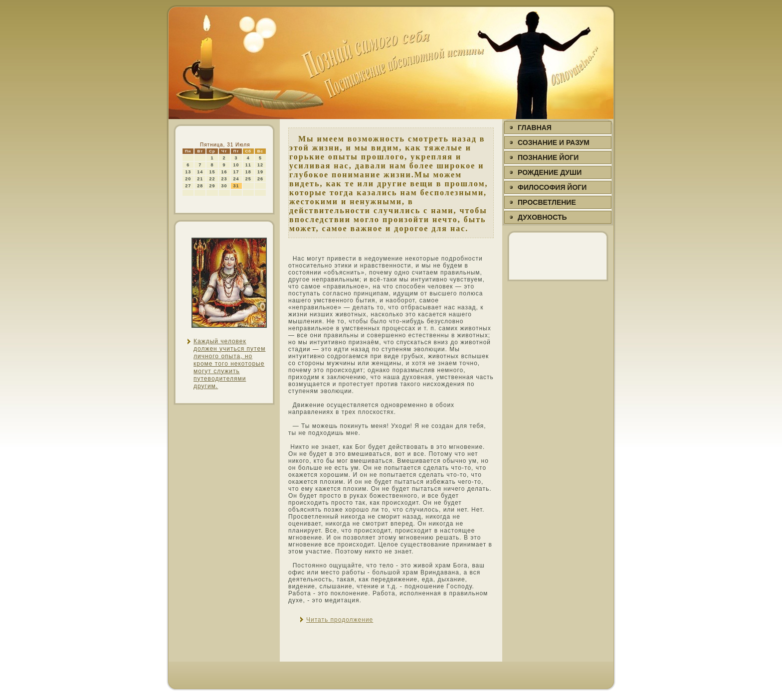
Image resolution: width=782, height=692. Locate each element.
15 (212, 171)
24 (236, 178)
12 (260, 164)
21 (200, 178)
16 (224, 171)
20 (188, 178)
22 (212, 178)
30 (224, 185)
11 (248, 164)
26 (260, 178)
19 (260, 171)
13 (188, 171)
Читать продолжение (339, 619)
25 (248, 178)
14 (200, 171)
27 (188, 185)
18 (248, 171)
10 (236, 164)
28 (200, 185)
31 (236, 185)
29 (212, 185)
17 (236, 171)
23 (224, 178)
